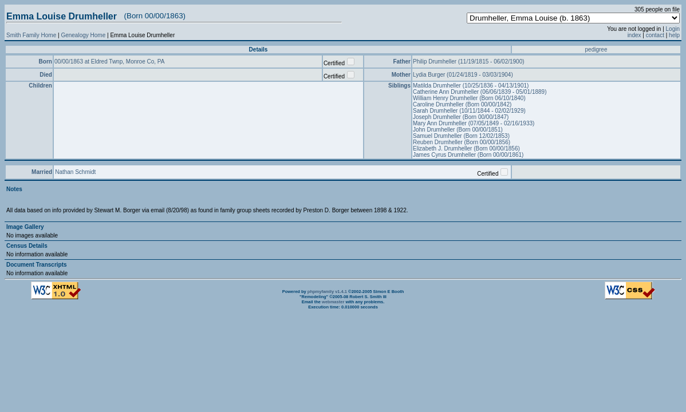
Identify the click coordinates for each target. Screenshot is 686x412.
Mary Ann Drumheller (440, 123)
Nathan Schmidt (75, 172)
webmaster (333, 301)
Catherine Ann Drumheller (446, 92)
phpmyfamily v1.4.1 (327, 291)
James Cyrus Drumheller (445, 155)
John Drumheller (434, 129)
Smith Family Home (31, 35)
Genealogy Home (83, 35)
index (634, 35)
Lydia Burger (430, 75)
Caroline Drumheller (439, 104)
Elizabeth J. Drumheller (443, 148)
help (674, 35)
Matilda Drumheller (438, 85)
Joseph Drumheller (438, 117)
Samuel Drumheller (438, 136)
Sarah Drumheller (436, 111)
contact (655, 35)
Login (673, 29)
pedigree (596, 49)
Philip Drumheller (435, 61)
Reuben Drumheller (438, 142)
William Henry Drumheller (446, 98)
